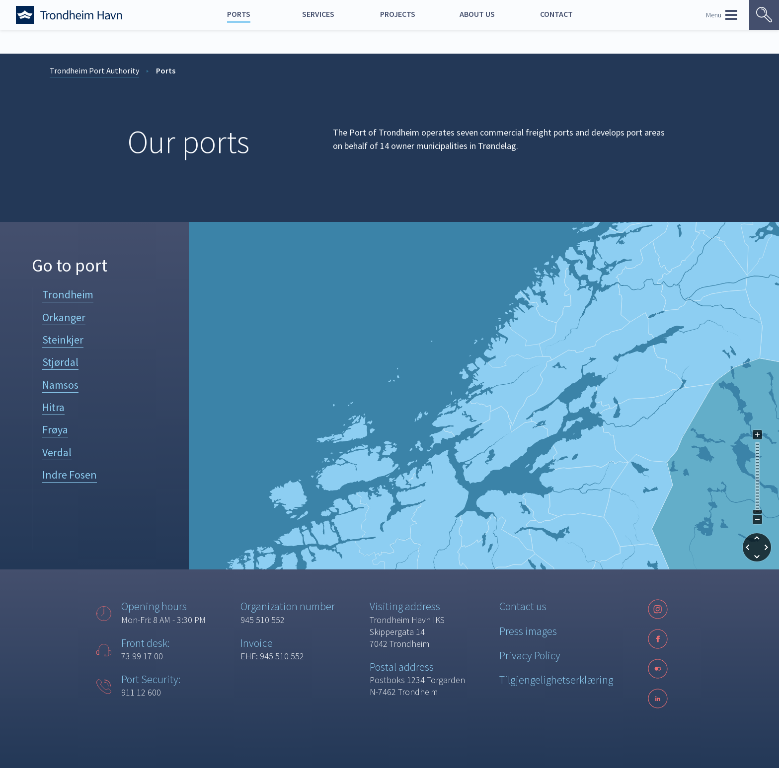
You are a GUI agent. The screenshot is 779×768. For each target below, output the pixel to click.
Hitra (53, 407)
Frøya (55, 429)
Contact (556, 14)
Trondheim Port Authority (94, 70)
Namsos (60, 385)
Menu (721, 15)
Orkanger (63, 317)
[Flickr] (658, 669)
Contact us (522, 606)
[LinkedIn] (658, 698)
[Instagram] (658, 609)
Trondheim (67, 294)
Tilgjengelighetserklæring (556, 680)
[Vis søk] (764, 15)
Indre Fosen (69, 475)
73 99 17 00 (142, 656)
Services (318, 14)
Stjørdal (60, 362)
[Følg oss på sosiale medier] (658, 668)
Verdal (57, 452)
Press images (528, 631)
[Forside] (80, 15)
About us (477, 14)
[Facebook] (658, 639)
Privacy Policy (529, 655)
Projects (397, 14)
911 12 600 (141, 692)
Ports (238, 14)
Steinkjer (62, 340)
